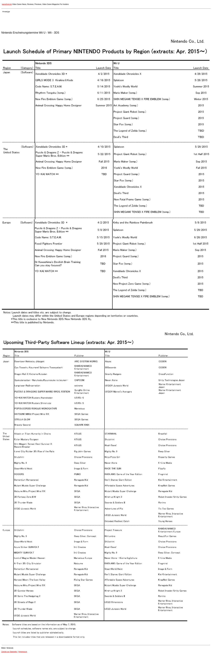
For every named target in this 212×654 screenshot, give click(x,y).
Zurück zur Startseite (9, 652)
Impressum (23, 652)
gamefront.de (7, 4)
